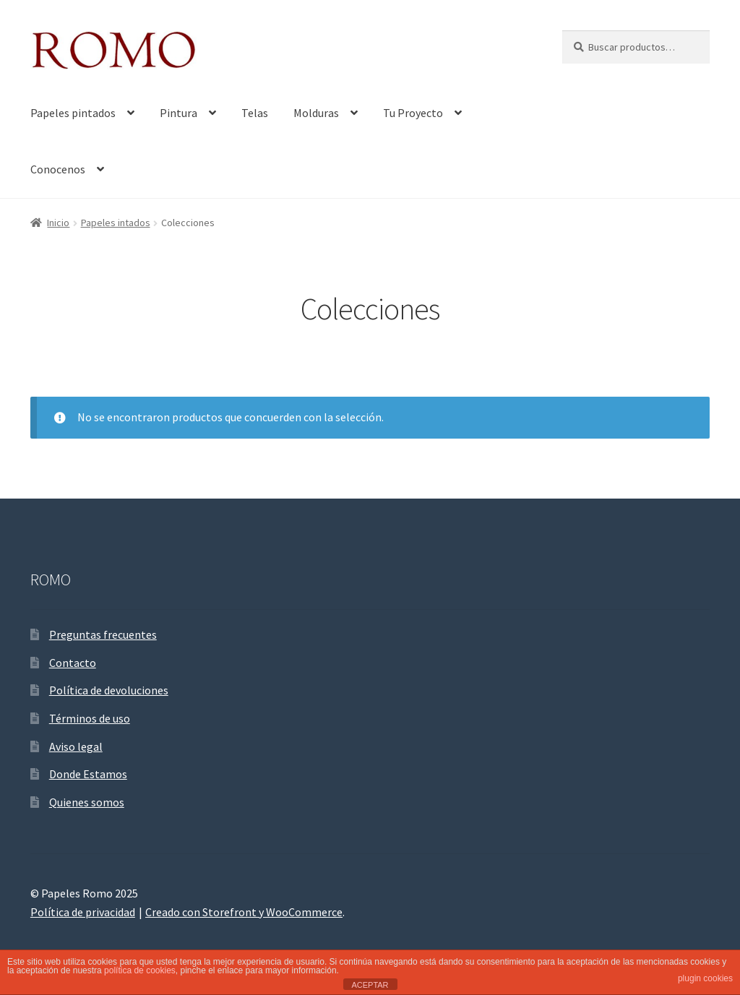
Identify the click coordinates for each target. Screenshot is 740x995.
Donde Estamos (88, 774)
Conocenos (57, 169)
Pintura (178, 112)
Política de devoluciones (108, 690)
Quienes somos (86, 802)
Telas (254, 112)
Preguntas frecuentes (103, 634)
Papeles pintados (73, 112)
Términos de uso (89, 718)
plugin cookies (705, 978)
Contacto (72, 662)
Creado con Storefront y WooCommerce (244, 912)
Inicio (58, 222)
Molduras (316, 112)
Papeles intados (115, 222)
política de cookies (140, 970)
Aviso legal (76, 746)
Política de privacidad (82, 912)
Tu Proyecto (413, 112)
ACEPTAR (369, 985)
